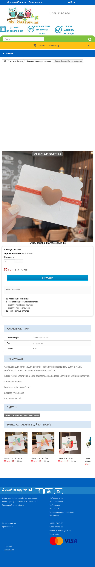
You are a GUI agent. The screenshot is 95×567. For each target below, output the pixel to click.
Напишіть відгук (13, 289)
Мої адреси (54, 509)
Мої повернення (56, 502)
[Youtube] (48, 491)
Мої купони (54, 516)
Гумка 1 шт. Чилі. (66, 458)
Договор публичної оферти (13, 505)
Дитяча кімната (16, 61)
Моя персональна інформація (62, 512)
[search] (89, 39)
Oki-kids (29, 253)
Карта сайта (54, 534)
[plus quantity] (21, 261)
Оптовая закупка (9, 523)
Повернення (35, 2)
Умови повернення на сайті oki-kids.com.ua (19, 498)
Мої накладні (55, 505)
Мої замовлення (56, 498)
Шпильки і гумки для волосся (39, 61)
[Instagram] (58, 491)
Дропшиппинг (7, 527)
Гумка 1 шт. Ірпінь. (39, 458)
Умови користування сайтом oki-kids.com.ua (20, 502)
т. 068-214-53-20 (60, 13)
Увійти (71, 2)
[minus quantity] (17, 261)
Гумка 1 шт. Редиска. (14, 458)
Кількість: (9, 257)
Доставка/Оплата (16, 2)
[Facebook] (39, 491)
